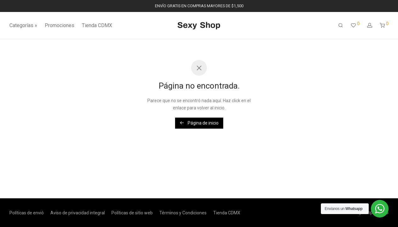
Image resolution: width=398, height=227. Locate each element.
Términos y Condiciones (183, 212)
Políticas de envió (26, 212)
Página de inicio (199, 122)
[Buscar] (340, 25)
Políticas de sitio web (132, 212)
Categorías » (23, 25)
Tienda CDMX (97, 25)
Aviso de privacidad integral (77, 212)
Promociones (59, 25)
